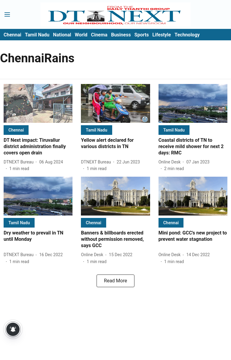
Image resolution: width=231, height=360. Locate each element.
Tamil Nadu (37, 35)
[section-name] (16, 130)
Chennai (12, 35)
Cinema (99, 35)
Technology (187, 35)
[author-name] (20, 162)
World (81, 35)
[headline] (38, 146)
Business (121, 35)
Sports (141, 35)
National (62, 35)
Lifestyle (161, 35)
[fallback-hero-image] (38, 103)
